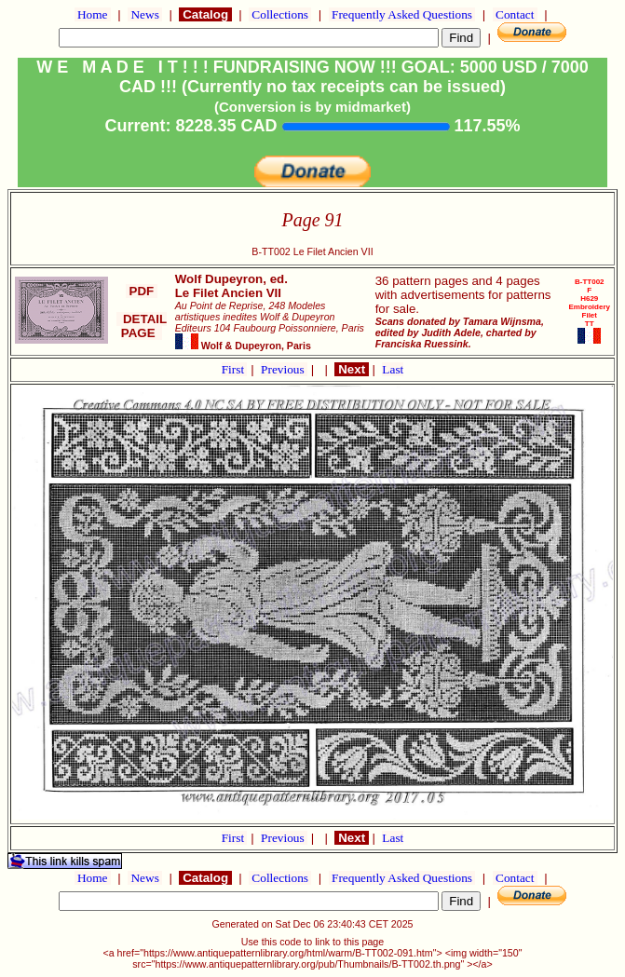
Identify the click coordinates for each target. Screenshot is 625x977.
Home (93, 14)
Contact (515, 14)
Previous (284, 369)
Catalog (205, 14)
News (145, 14)
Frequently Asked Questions (402, 14)
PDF (141, 291)
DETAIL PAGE (142, 326)
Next (351, 369)
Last (392, 369)
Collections (280, 14)
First (235, 369)
